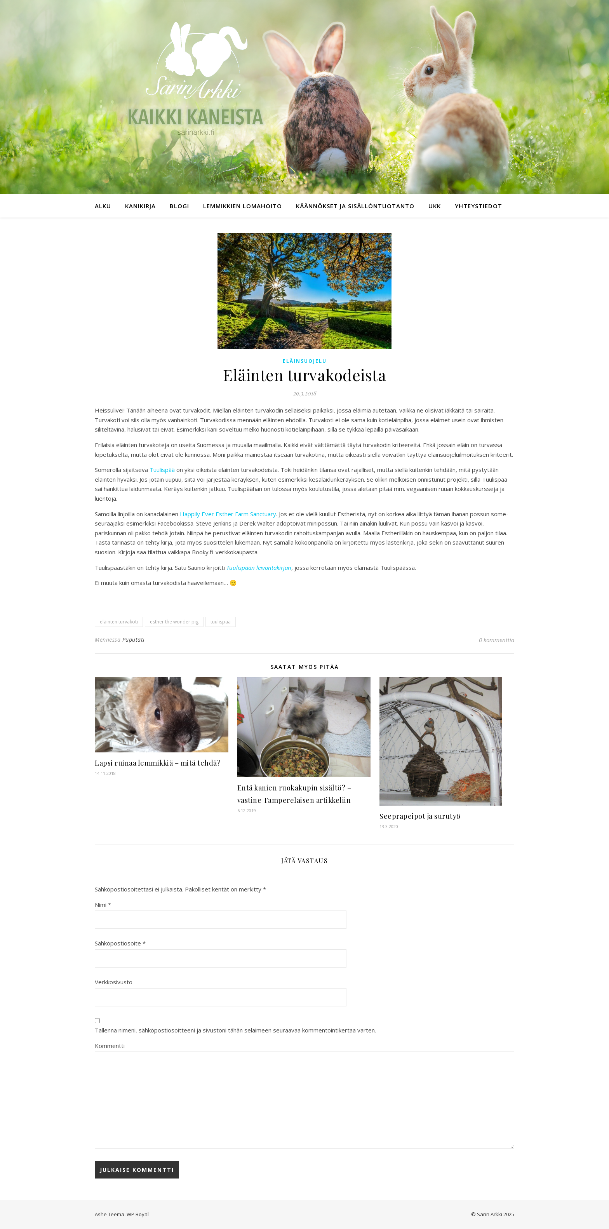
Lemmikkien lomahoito (242, 206)
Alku (103, 206)
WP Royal (138, 1214)
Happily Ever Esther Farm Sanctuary (228, 514)
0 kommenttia (496, 640)
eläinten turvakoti (119, 621)
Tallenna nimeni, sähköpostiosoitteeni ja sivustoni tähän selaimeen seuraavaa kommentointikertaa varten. (235, 1030)
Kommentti (110, 1046)
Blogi (179, 206)
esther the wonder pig (174, 621)
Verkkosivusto (113, 982)
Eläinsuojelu (305, 361)
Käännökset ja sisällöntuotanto (355, 206)
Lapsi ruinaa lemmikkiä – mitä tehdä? (158, 763)
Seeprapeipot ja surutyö (420, 816)
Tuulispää (162, 469)
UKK (434, 206)
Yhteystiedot (478, 206)
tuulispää (221, 621)
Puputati (133, 639)
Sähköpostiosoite (120, 943)
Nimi (103, 905)
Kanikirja (140, 206)
